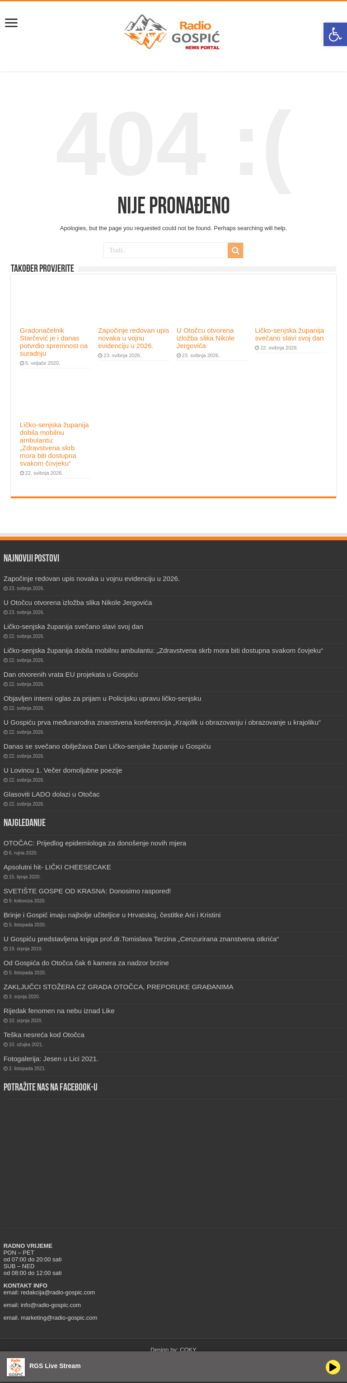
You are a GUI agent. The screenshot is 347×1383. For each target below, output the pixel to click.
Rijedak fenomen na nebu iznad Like (59, 1011)
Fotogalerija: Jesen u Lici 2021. (51, 1058)
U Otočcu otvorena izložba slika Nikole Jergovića (205, 337)
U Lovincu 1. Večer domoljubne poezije (63, 770)
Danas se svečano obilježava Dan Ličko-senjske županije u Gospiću (107, 746)
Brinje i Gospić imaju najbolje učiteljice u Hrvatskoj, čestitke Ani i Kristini (112, 915)
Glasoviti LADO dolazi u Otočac (52, 794)
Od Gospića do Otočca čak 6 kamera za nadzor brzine (86, 963)
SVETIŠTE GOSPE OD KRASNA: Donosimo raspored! (87, 891)
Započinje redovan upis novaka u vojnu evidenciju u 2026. (133, 337)
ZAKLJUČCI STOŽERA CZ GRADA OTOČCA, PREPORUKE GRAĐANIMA (119, 987)
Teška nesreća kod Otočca (44, 1034)
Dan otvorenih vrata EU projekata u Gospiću (71, 674)
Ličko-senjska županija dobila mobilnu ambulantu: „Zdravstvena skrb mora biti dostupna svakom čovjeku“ (54, 444)
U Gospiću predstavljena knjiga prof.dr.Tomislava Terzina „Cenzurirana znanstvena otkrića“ (141, 939)
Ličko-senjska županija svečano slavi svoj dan (289, 334)
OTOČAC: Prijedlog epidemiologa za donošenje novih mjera (95, 843)
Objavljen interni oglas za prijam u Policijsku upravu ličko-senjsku (103, 698)
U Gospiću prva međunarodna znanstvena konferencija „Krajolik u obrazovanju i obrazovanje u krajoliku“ (162, 722)
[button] (335, 34)
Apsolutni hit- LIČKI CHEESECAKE (57, 867)
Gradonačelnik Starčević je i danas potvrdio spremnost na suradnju (54, 341)
